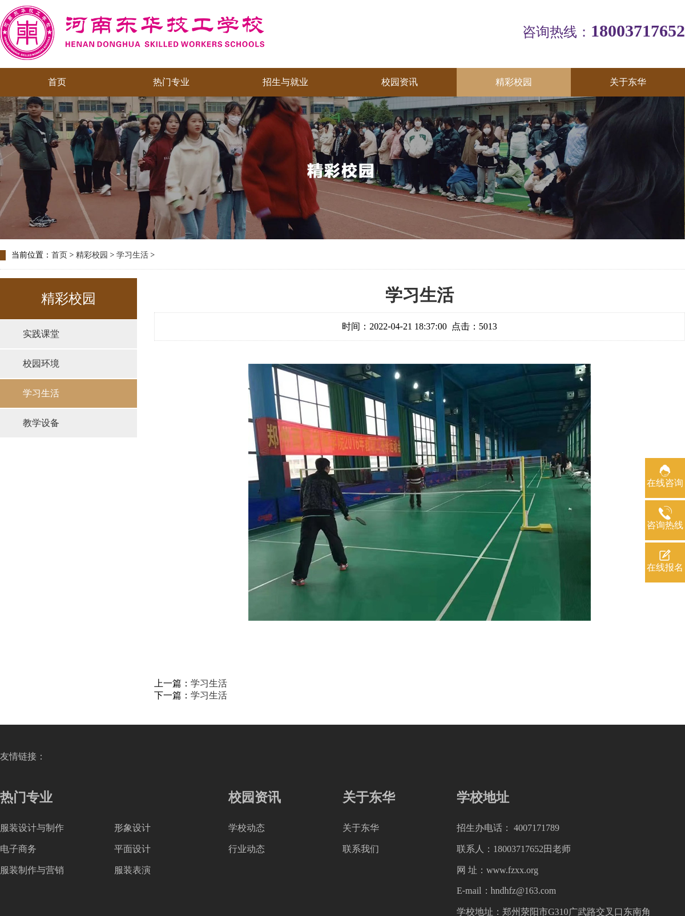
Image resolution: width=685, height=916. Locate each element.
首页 (57, 82)
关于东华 (628, 82)
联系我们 (360, 849)
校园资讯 (399, 82)
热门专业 (171, 82)
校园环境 (41, 363)
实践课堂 (41, 334)
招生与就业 (285, 82)
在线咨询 (665, 483)
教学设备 (41, 423)
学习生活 (132, 255)
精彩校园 (513, 82)
